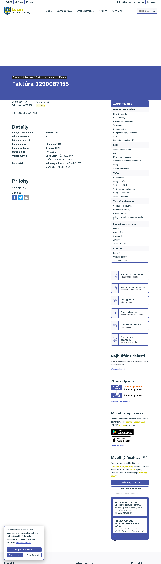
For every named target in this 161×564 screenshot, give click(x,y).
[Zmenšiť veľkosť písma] (135, 2)
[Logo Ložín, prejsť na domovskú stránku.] (17, 11)
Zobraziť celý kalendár (121, 353)
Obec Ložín (120, 557)
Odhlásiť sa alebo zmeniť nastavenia (130, 446)
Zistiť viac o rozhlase (130, 440)
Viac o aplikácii (117, 398)
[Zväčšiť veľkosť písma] (143, 2)
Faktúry (40, 57)
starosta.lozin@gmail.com (142, 546)
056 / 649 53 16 (138, 540)
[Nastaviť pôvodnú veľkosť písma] (139, 2)
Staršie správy (119, 488)
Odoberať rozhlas (129, 434)
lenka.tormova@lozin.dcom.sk (144, 543)
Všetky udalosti (118, 321)
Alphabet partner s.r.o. (88, 557)
